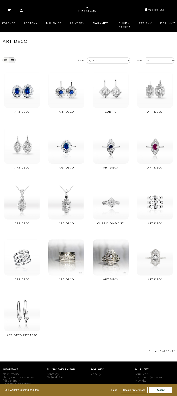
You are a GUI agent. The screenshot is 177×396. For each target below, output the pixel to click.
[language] (9, 11)
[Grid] (12, 60)
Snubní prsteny (124, 25)
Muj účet (141, 374)
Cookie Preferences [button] (134, 390)
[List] (6, 60)
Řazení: (81, 60)
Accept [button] (160, 390)
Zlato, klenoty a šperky (18, 377)
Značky (96, 374)
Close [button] (114, 390)
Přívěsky (77, 23)
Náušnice (53, 23)
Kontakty (53, 374)
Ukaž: (139, 60)
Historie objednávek (148, 377)
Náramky (100, 23)
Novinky (140, 380)
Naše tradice (11, 374)
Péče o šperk (11, 380)
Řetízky (145, 23)
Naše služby (55, 377)
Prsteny (31, 23)
